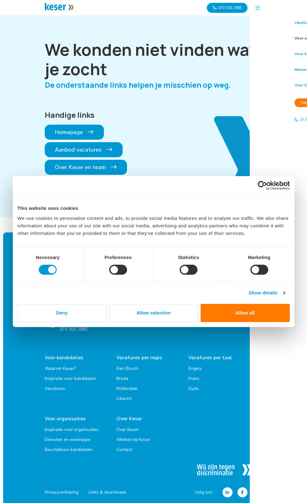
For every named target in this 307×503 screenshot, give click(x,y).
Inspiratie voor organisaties (72, 428)
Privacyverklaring (62, 491)
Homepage (74, 132)
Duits (193, 388)
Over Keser (129, 417)
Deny (62, 312)
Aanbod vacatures (84, 149)
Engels (195, 368)
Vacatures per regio (139, 357)
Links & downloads (107, 491)
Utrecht (123, 398)
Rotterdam (126, 388)
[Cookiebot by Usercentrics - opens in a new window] (262, 185)
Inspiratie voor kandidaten (70, 378)
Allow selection (153, 312)
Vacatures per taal (210, 357)
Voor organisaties (65, 417)
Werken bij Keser (133, 438)
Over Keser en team (86, 167)
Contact (124, 448)
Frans (193, 378)
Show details (263, 292)
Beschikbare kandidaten (69, 448)
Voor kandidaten (64, 357)
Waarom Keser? (60, 368)
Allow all (245, 312)
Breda (122, 378)
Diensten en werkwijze (67, 438)
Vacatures (55, 388)
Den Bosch (127, 368)
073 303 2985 (227, 7)
